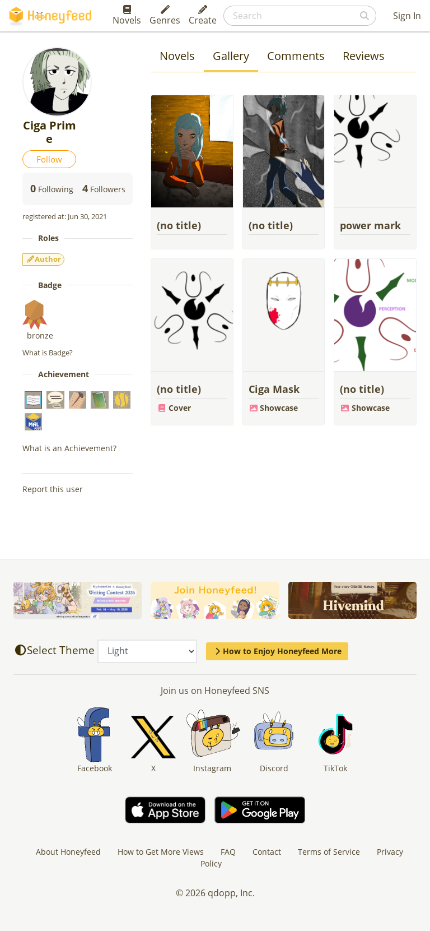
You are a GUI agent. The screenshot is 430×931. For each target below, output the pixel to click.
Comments (296, 55)
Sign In (407, 16)
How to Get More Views (161, 851)
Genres (164, 15)
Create (203, 15)
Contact (267, 851)
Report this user (52, 489)
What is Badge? (47, 353)
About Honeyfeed (68, 851)
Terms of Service (329, 851)
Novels (127, 15)
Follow (49, 159)
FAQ (228, 851)
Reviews (364, 55)
